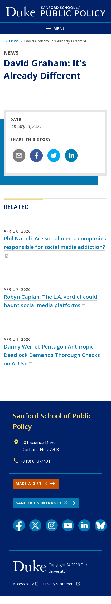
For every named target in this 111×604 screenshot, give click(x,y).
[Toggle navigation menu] (55, 28)
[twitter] (53, 155)
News (14, 41)
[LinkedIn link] (84, 525)
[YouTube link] (68, 525)
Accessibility (23, 583)
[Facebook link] (19, 525)
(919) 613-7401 (35, 461)
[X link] (35, 525)
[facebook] (36, 155)
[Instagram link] (52, 525)
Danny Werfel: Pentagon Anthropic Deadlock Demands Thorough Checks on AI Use (52, 355)
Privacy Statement (59, 583)
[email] (19, 155)
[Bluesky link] (101, 525)
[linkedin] (71, 155)
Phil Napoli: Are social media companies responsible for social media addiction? (55, 242)
